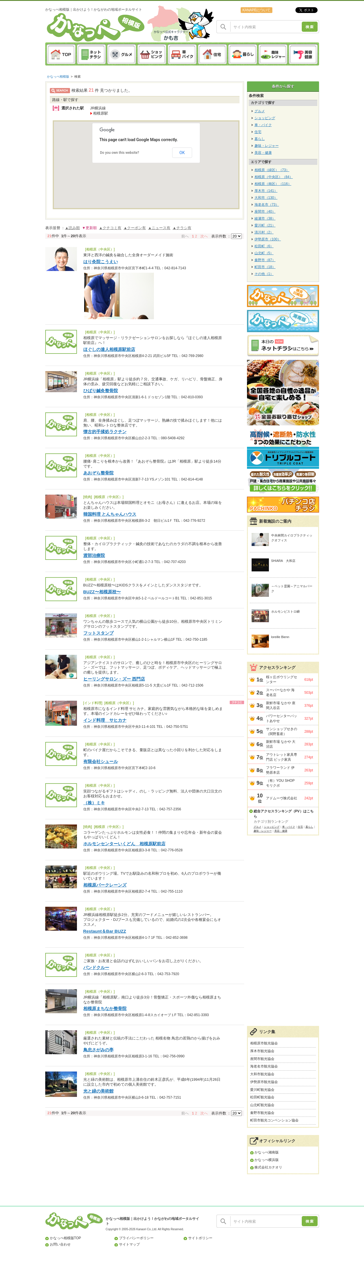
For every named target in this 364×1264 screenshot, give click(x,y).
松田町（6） (264, 246)
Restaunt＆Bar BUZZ (104, 931)
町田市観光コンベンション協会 (274, 1120)
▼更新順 (89, 228)
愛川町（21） (265, 225)
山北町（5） (264, 253)
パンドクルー (96, 967)
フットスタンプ (98, 633)
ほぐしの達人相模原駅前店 (109, 349)
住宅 (257, 132)
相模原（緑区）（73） (271, 170)
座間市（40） (265, 212)
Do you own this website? (119, 153)
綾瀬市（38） (265, 218)
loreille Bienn (280, 637)
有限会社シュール (100, 761)
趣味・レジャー (266, 146)
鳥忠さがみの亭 (98, 1049)
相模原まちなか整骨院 (105, 1008)
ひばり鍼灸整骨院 (100, 390)
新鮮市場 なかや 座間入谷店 (281, 705)
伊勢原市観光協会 (264, 1082)
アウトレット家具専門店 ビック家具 (281, 757)
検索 (77, 76)
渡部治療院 (94, 555)
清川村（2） (264, 232)
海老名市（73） (266, 205)
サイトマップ (129, 1244)
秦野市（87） (265, 260)
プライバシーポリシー (136, 1238)
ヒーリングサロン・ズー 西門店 (114, 678)
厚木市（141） (266, 191)
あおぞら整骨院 (98, 472)
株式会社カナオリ (268, 1167)
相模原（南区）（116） (272, 184)
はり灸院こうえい (100, 261)
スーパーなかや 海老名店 (280, 692)
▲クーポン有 (134, 228)
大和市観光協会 (262, 1074)
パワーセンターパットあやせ (281, 718)
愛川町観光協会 (262, 1090)
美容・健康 (263, 153)
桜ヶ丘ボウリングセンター (281, 679)
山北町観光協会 (262, 1105)
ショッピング (264, 118)
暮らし (259, 139)
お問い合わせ (60, 1244)
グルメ (259, 111)
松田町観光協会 (262, 1097)
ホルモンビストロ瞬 (285, 611)
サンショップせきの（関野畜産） (281, 731)
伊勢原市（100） (267, 239)
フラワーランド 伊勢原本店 (280, 770)
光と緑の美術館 (98, 1091)
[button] (151, 168)
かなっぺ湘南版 (266, 1152)
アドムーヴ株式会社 (281, 798)
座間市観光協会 (262, 1059)
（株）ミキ (94, 802)
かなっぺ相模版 (58, 76)
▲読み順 (72, 228)
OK (182, 152)
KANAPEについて (256, 10)
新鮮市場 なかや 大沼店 (281, 744)
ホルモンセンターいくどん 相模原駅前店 (124, 843)
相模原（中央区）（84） (273, 177)
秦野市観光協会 (262, 1113)
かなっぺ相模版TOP (65, 1238)
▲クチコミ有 (110, 228)
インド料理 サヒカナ (105, 720)
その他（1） (264, 274)
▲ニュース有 (159, 228)
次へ (204, 236)
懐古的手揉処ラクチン (105, 431)
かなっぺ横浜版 (266, 1160)
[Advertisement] (283, 933)
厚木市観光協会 (262, 1051)
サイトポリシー (200, 1238)
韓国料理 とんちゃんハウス (109, 514)
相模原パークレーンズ (105, 884)
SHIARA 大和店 (283, 560)
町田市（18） (265, 267)
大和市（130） (266, 198)
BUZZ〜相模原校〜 (102, 591)
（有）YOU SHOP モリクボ (280, 783)
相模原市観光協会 (264, 1043)
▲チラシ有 (182, 228)
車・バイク (263, 125)
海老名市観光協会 (264, 1066)
